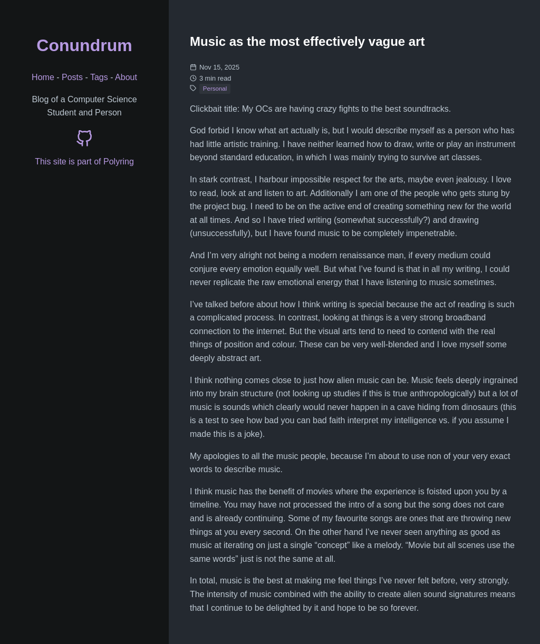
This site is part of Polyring (84, 161)
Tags (99, 77)
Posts (72, 77)
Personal (215, 88)
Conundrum (84, 45)
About (126, 77)
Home (43, 77)
